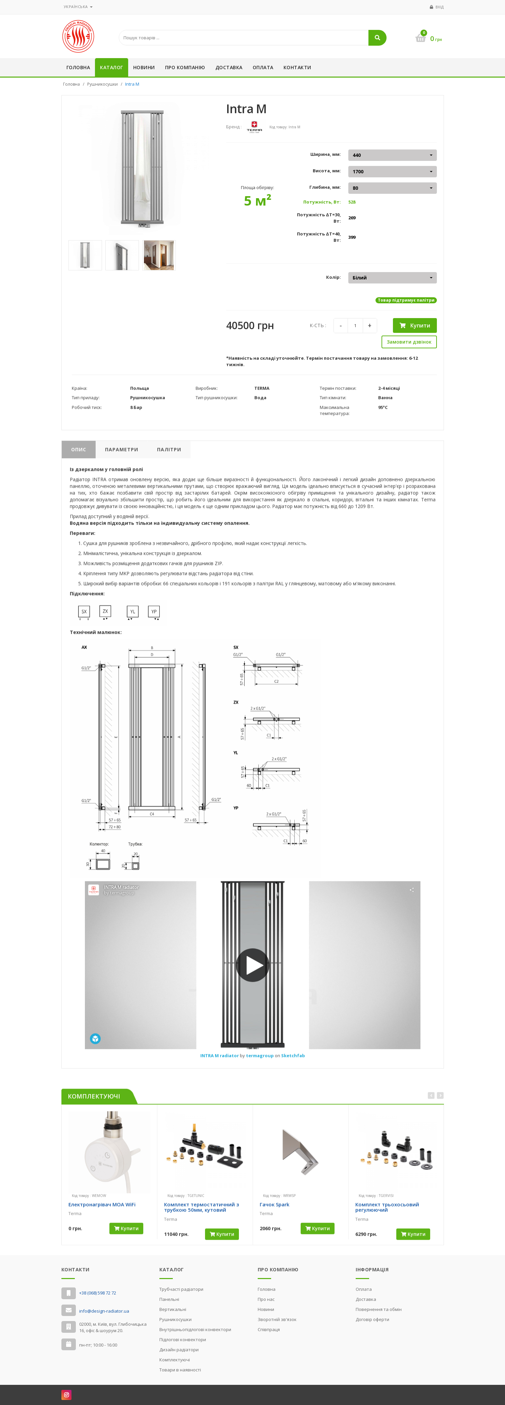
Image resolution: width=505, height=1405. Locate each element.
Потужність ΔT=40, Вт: (319, 237)
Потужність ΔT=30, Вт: (319, 218)
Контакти (297, 67)
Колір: (333, 277)
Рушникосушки (102, 84)
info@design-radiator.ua (104, 1311)
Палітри (169, 455)
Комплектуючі (174, 1360)
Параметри (121, 455)
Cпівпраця (269, 1329)
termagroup (260, 1062)
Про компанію (185, 67)
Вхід (440, 6)
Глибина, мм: (325, 187)
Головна (78, 67)
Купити (415, 325)
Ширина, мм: (325, 154)
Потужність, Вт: (322, 202)
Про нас (266, 1299)
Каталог (111, 67)
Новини (144, 67)
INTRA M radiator (220, 1062)
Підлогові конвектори (182, 1339)
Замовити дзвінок (409, 342)
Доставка (229, 67)
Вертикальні (172, 1309)
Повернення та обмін (379, 1309)
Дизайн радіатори (179, 1350)
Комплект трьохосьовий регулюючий (387, 1213)
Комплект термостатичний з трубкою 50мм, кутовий (201, 1213)
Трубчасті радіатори (181, 1289)
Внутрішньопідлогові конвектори (195, 1329)
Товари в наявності (180, 1370)
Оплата (263, 67)
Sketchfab (293, 1062)
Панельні (169, 1299)
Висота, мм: (327, 171)
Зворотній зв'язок (277, 1319)
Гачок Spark (274, 1210)
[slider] (80, 1225)
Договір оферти (372, 1319)
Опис (78, 455)
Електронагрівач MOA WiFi (102, 1210)
